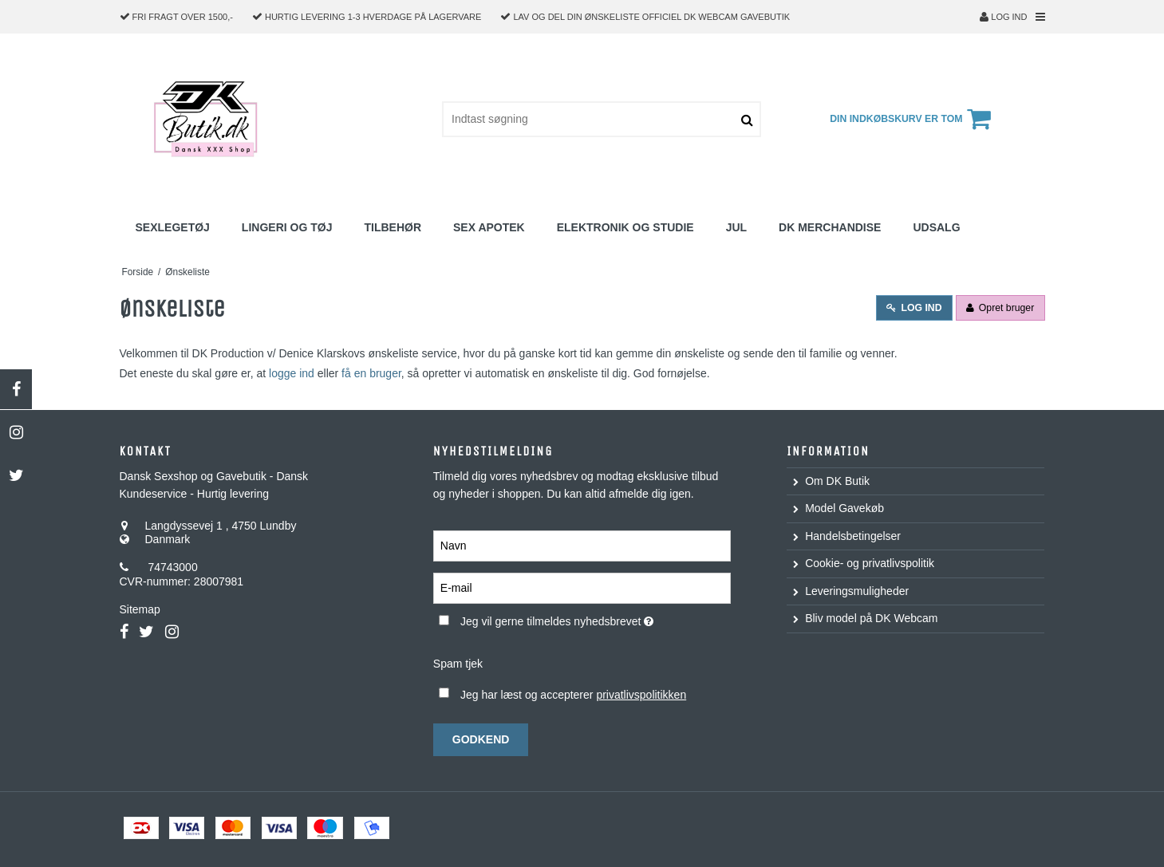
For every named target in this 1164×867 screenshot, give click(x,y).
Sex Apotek (489, 227)
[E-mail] (582, 587)
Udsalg (936, 227)
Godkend (481, 739)
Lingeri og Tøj (287, 227)
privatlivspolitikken (641, 694)
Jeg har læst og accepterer (573, 694)
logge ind (291, 373)
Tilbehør (392, 227)
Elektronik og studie (625, 227)
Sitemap (140, 609)
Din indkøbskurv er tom (913, 119)
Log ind (1003, 17)
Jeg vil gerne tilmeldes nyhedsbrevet (595, 619)
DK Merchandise (830, 227)
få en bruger (371, 373)
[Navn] (582, 544)
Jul (736, 227)
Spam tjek (458, 663)
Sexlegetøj (173, 227)
